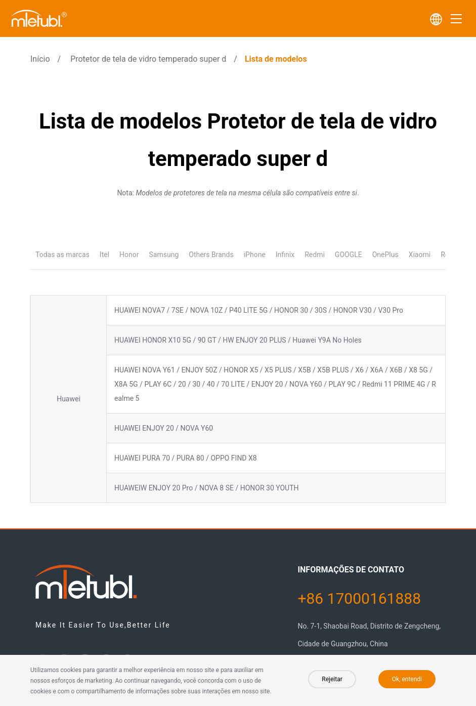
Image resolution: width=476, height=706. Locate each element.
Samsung (164, 255)
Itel (104, 255)
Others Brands (211, 255)
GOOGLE (348, 255)
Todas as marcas (62, 255)
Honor (129, 255)
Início (40, 59)
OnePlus (385, 255)
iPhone (255, 255)
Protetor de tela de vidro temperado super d (148, 59)
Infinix (285, 255)
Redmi (315, 255)
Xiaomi (419, 255)
